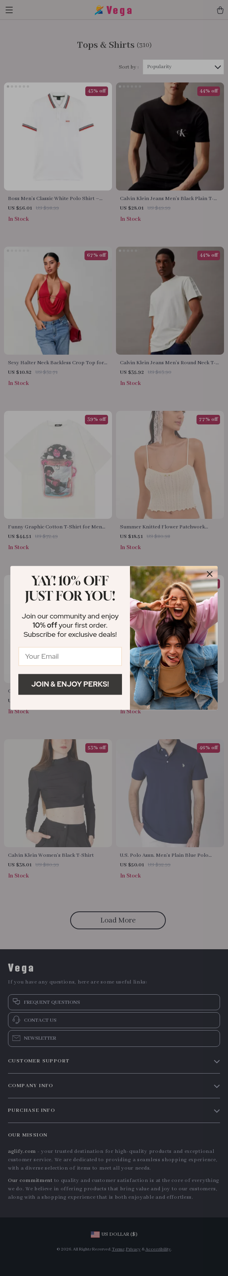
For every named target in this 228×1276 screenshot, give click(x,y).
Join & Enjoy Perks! (70, 684)
